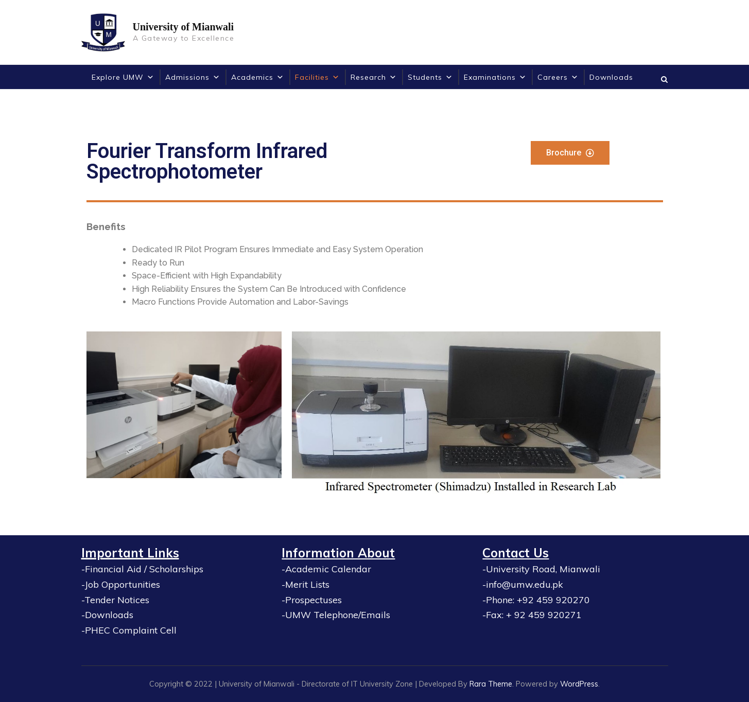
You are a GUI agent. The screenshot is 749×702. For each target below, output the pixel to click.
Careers (558, 77)
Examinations (495, 77)
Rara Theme (490, 684)
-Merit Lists (305, 584)
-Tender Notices (115, 600)
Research (374, 77)
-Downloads (107, 615)
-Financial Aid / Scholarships (142, 569)
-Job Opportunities (120, 584)
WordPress (579, 684)
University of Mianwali (183, 26)
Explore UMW (123, 77)
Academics (257, 77)
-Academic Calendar (326, 569)
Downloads (611, 77)
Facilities (317, 77)
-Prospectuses (312, 600)
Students (430, 77)
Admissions (192, 77)
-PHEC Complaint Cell (129, 630)
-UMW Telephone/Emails (336, 615)
